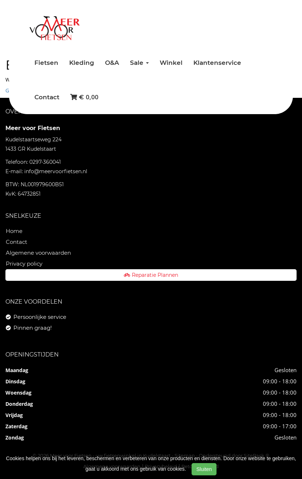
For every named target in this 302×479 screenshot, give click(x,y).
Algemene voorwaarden (38, 252)
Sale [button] (139, 62)
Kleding (81, 62)
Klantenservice (217, 62)
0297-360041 (45, 162)
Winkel (171, 62)
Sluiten (204, 469)
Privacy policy (24, 263)
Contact (46, 97)
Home (14, 231)
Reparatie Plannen (151, 275)
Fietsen (46, 62)
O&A (112, 62)
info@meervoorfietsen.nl (55, 171)
